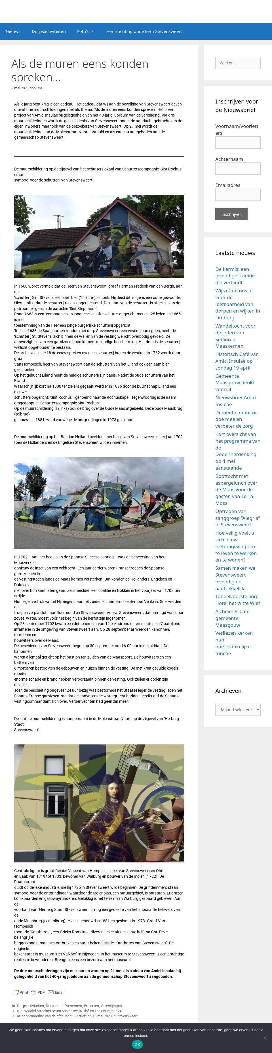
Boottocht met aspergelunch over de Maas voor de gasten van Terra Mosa (236, 489)
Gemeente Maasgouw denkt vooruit (234, 383)
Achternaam (229, 159)
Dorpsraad (54, 1005)
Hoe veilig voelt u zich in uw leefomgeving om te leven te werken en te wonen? (236, 546)
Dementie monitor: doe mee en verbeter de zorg (236, 419)
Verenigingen (111, 1005)
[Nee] (265, 1038)
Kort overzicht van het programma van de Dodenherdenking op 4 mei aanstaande (237, 451)
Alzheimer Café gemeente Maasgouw (232, 618)
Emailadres (227, 185)
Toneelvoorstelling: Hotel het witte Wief (237, 599)
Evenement (73, 1005)
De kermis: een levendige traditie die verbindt (235, 276)
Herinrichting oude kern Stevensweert (144, 31)
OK (137, 1045)
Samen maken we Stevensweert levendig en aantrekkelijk (235, 578)
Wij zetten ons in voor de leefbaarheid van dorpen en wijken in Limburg (237, 304)
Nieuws (13, 31)
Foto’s (89, 31)
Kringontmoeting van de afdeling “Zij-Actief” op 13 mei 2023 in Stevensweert (77, 1016)
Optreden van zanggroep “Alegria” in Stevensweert (237, 518)
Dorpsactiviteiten (49, 31)
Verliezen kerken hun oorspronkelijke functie (234, 643)
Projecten (91, 1005)
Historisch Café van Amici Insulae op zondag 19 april (237, 361)
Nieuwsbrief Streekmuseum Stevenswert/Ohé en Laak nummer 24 (69, 1010)
